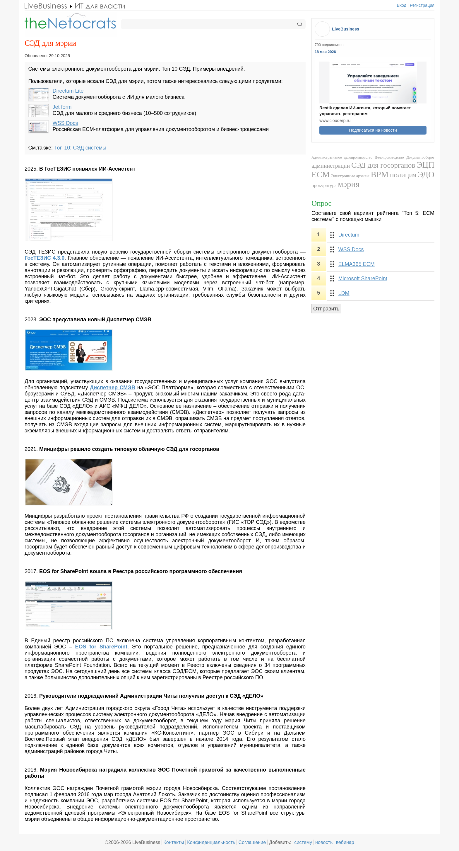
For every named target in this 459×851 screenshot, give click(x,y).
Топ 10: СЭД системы (80, 148)
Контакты (173, 842)
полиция (403, 175)
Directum (348, 235)
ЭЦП (425, 164)
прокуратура (324, 185)
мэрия (348, 184)
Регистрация (422, 5)
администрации (330, 165)
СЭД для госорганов (383, 165)
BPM (379, 174)
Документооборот (420, 157)
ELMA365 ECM (356, 264)
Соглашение (252, 842)
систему (303, 842)
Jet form (62, 107)
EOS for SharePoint (101, 647)
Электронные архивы (350, 176)
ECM (320, 174)
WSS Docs (65, 123)
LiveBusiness (345, 29)
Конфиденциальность (211, 842)
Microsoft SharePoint (362, 278)
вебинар (345, 842)
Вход (402, 5)
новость (324, 842)
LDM (344, 293)
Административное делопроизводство (341, 157)
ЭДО (426, 174)
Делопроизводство (389, 157)
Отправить (326, 309)
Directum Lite (68, 91)
